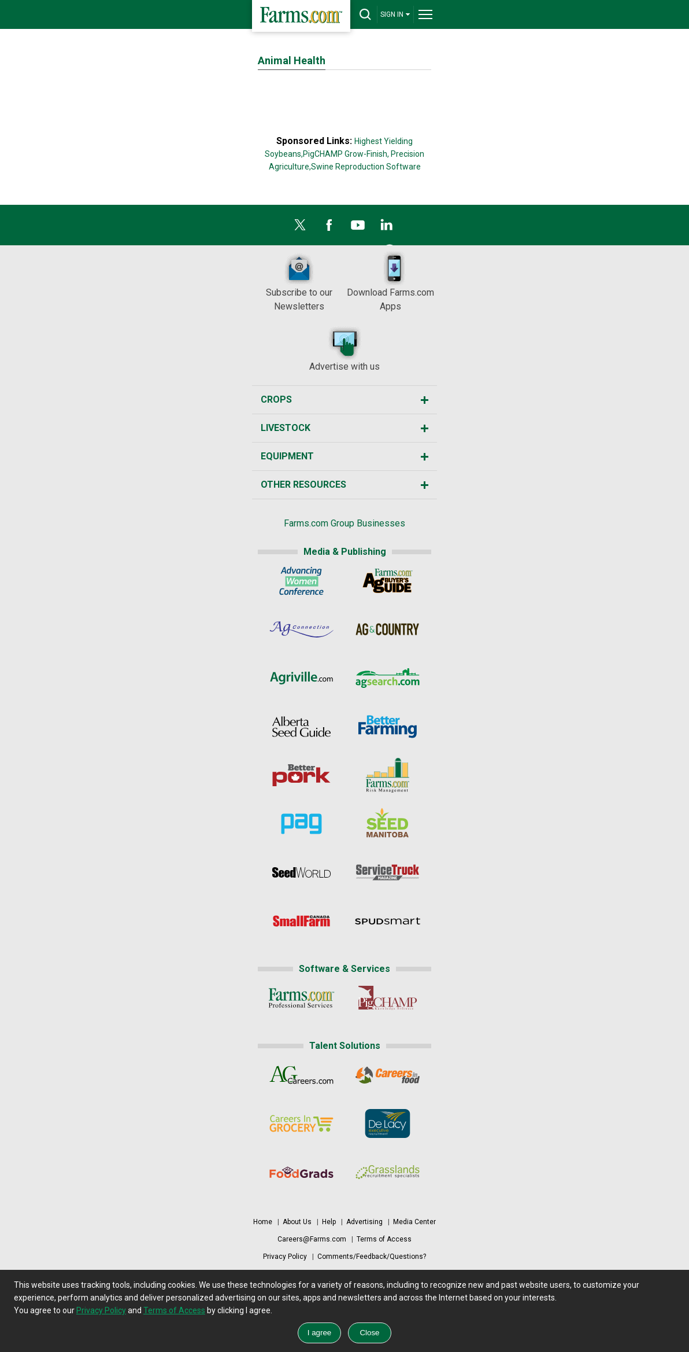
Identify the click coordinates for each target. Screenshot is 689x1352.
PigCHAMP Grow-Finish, (346, 154)
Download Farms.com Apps (390, 281)
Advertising (364, 1222)
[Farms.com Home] (301, 16)
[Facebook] (328, 228)
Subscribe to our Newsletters (299, 281)
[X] (300, 228)
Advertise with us (344, 348)
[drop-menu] (425, 14)
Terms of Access (384, 1239)
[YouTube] (357, 228)
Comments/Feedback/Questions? (371, 1256)
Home (262, 1222)
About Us (297, 1222)
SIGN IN (395, 14)
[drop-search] (365, 14)
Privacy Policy (285, 1256)
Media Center (414, 1222)
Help (329, 1222)
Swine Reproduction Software (366, 166)
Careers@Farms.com (311, 1239)
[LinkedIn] (386, 228)
